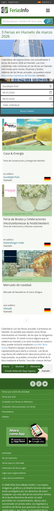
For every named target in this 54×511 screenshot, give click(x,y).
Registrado (13, 2)
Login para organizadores (14, 473)
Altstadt (7, 308)
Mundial (20, 366)
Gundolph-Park (11, 177)
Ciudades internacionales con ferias (18, 406)
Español (46, 2)
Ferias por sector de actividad (15, 391)
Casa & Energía (13, 153)
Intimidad (6, 453)
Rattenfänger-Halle (13, 242)
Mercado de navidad (17, 285)
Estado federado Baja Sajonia (20, 370)
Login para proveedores (13, 478)
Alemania (35, 366)
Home (6, 366)
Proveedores (8, 411)
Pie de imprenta (9, 458)
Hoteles (5, 416)
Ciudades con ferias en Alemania (17, 401)
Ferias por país (9, 396)
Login (3, 2)
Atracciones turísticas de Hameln (18, 75)
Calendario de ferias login (14, 468)
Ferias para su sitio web (13, 463)
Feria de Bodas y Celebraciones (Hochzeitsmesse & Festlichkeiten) (26, 221)
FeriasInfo (15, 10)
